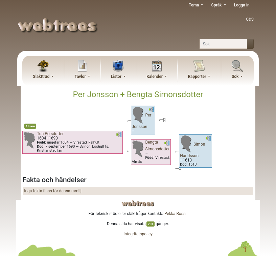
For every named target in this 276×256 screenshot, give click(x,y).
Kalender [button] (155, 76)
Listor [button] (116, 76)
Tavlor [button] (80, 76)
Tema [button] (194, 5)
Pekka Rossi (175, 213)
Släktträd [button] (41, 76)
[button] (119, 135)
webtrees (138, 203)
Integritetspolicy (138, 234)
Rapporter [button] (197, 76)
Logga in (242, 5)
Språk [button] (217, 5)
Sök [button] (236, 76)
